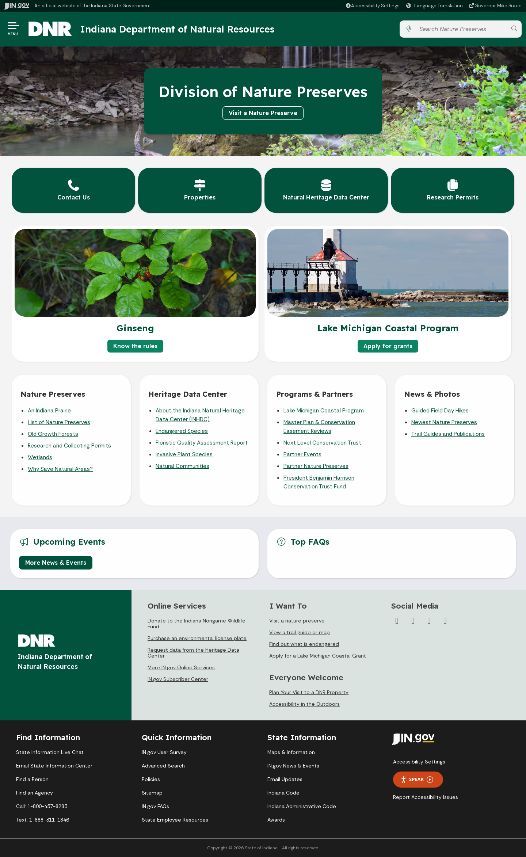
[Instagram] (413, 620)
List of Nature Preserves (59, 422)
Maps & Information (291, 752)
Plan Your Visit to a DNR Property (308, 692)
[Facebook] (397, 620)
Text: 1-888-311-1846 (42, 819)
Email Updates (284, 779)
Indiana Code (283, 792)
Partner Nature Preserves (315, 466)
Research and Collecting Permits (69, 445)
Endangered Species (182, 431)
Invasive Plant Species (184, 454)
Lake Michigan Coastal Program (323, 410)
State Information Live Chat (50, 752)
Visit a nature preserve (297, 620)
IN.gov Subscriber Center (178, 679)
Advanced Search (163, 765)
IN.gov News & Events (293, 765)
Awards (276, 819)
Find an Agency (34, 792)
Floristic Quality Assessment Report (202, 442)
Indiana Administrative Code (301, 806)
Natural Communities (182, 466)
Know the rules (135, 346)
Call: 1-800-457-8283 (41, 806)
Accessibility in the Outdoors (304, 704)
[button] (372, 5)
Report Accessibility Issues (425, 797)
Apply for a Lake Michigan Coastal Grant (317, 655)
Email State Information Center (54, 765)
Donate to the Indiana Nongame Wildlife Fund (196, 623)
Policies (151, 779)
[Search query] (461, 29)
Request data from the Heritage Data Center (193, 653)
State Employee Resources (175, 819)
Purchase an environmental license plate (197, 638)
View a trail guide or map (299, 632)
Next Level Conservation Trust (322, 442)
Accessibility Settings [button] (419, 761)
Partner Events (302, 454)
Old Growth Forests (53, 434)
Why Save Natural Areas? (60, 469)
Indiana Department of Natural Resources (177, 29)
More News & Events (55, 562)
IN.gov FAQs (155, 806)
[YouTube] (429, 620)
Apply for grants (387, 346)
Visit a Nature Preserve (263, 113)
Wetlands (40, 457)
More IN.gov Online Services (181, 667)
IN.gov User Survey (164, 752)
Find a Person (32, 779)
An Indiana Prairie (49, 410)
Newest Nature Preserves (444, 422)
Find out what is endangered (304, 644)
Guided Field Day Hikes (440, 410)
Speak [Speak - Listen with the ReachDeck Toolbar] (416, 779)
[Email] (445, 620)
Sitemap (152, 792)
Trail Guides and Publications (448, 434)
